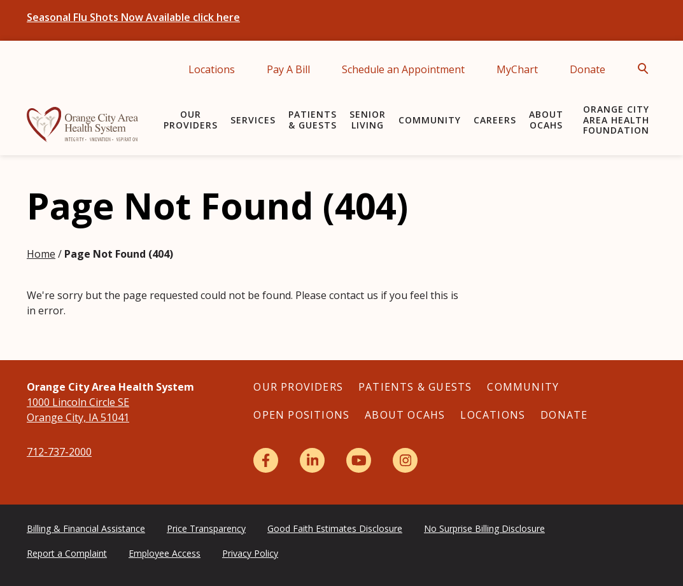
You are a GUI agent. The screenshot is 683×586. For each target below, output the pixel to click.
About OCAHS (546, 119)
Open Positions (301, 415)
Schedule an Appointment (403, 69)
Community (429, 120)
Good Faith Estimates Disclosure (334, 528)
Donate (587, 69)
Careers (495, 120)
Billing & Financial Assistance (86, 528)
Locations (211, 69)
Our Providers (191, 119)
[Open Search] (646, 68)
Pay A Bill (288, 69)
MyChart (517, 69)
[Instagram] (405, 460)
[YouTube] (358, 460)
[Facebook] (265, 460)
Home (41, 254)
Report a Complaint (67, 553)
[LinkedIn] (312, 460)
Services (253, 120)
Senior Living (367, 119)
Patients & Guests (312, 119)
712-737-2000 (59, 452)
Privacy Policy (250, 553)
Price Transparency (206, 528)
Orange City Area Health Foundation (616, 120)
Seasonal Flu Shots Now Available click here (133, 17)
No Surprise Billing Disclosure (484, 528)
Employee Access (165, 553)
